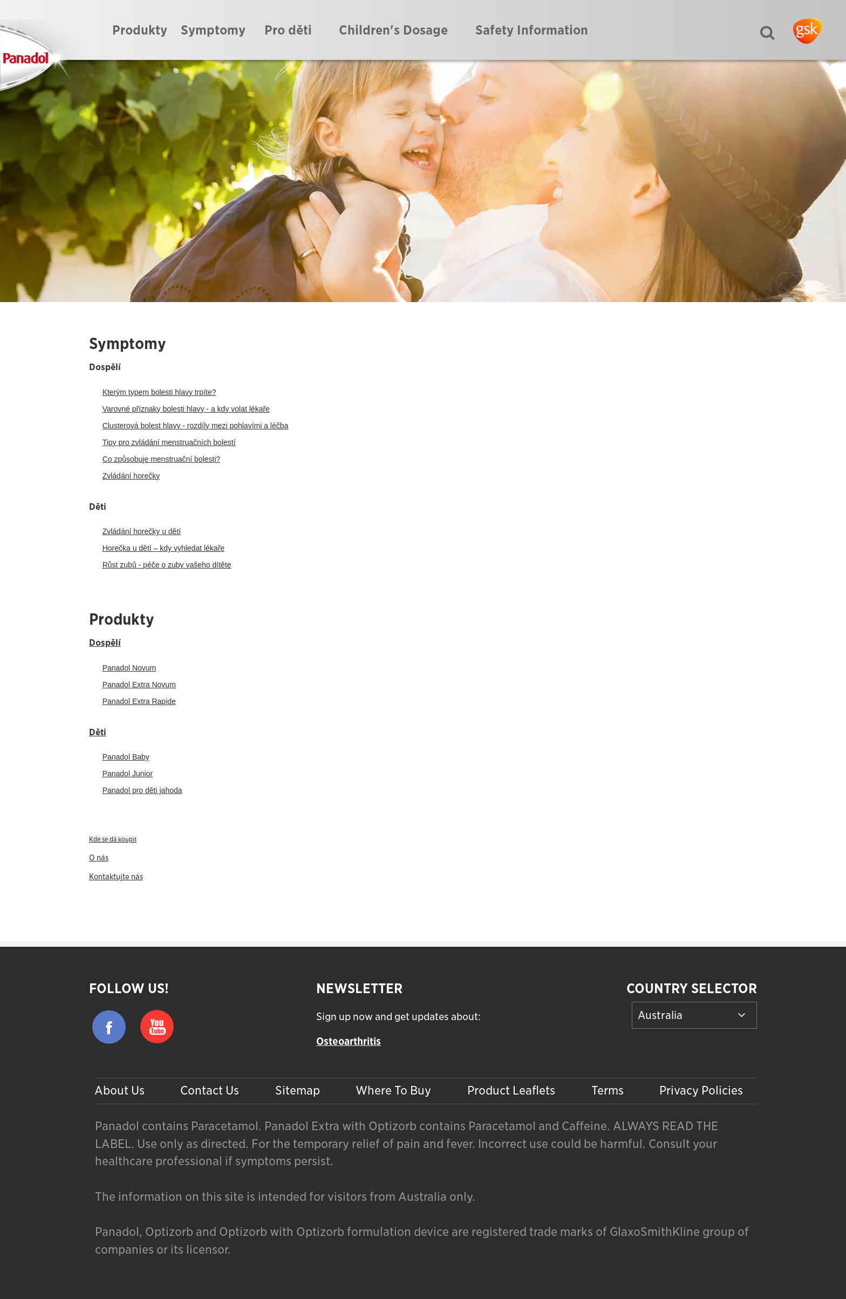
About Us (119, 1090)
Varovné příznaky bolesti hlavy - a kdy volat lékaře (186, 409)
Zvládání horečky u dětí (142, 531)
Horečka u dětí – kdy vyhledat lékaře (163, 548)
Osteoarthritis (348, 1041)
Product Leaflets (511, 1090)
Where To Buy (393, 1090)
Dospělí (105, 642)
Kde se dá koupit (113, 839)
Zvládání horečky (131, 475)
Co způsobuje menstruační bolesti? (162, 459)
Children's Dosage (393, 30)
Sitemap (297, 1090)
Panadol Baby (126, 757)
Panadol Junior (128, 773)
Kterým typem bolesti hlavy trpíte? (159, 392)
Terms (607, 1090)
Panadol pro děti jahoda (142, 790)
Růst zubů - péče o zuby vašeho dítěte (167, 564)
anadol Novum (131, 668)
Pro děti (288, 30)
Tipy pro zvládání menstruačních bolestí (169, 442)
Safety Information (531, 30)
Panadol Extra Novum (139, 684)
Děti (97, 732)
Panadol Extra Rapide (139, 701)
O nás (98, 857)
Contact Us (209, 1090)
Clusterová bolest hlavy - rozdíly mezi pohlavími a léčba (196, 425)
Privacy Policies (701, 1090)
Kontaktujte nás (116, 876)
